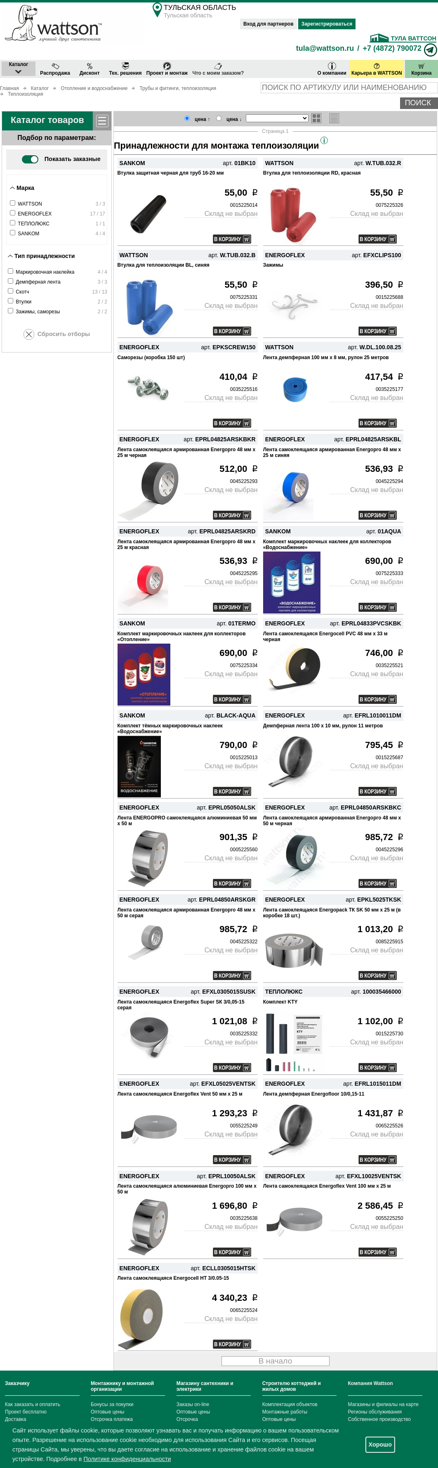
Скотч (22, 292)
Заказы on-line (193, 1404)
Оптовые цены (108, 1412)
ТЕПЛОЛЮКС (33, 224)
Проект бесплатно (26, 1412)
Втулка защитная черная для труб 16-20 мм (171, 173)
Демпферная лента (38, 282)
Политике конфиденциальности (127, 1459)
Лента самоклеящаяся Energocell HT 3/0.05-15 (173, 1278)
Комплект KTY (280, 1002)
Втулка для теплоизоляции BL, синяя (164, 265)
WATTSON (30, 204)
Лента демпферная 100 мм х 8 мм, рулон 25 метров (326, 357)
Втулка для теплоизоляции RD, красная (312, 173)
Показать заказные (61, 159)
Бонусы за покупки (112, 1404)
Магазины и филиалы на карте (383, 1404)
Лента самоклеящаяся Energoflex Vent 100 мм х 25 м (327, 1186)
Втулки (23, 302)
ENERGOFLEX (35, 214)
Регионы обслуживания (375, 1412)
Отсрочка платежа (112, 1419)
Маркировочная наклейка (45, 272)
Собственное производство (379, 1419)
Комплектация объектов (290, 1404)
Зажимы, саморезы (38, 312)
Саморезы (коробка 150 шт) (151, 357)
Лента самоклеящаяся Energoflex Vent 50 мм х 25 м (180, 1094)
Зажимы (273, 265)
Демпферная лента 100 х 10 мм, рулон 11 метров (323, 726)
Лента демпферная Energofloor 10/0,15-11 (314, 1094)
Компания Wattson (370, 1383)
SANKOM (28, 234)
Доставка (15, 1419)
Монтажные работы (285, 1412)
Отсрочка (187, 1419)
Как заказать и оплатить (32, 1404)
